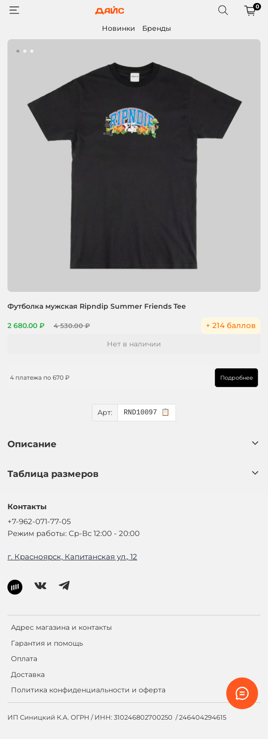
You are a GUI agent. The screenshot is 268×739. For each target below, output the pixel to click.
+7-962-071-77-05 (39, 521)
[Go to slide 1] (17, 51)
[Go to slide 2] (24, 51)
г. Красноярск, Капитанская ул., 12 (72, 556)
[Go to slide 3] (31, 51)
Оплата (24, 658)
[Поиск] (223, 10)
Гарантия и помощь (47, 643)
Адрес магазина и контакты (61, 627)
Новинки (118, 28)
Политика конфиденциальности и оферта (88, 689)
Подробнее (236, 377)
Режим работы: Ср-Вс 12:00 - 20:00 (73, 533)
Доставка (28, 674)
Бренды (156, 28)
